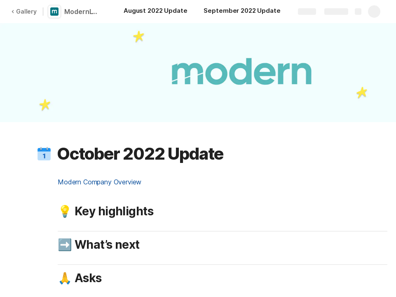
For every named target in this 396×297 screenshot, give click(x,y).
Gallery (24, 11)
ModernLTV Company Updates (83, 11)
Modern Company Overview (99, 182)
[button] (44, 153)
